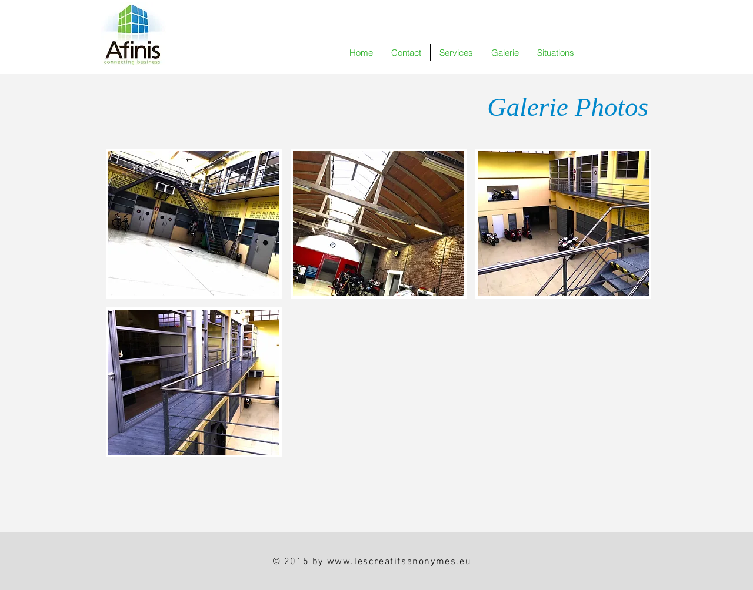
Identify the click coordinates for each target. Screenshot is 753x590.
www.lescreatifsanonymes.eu (399, 562)
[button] (505, 52)
